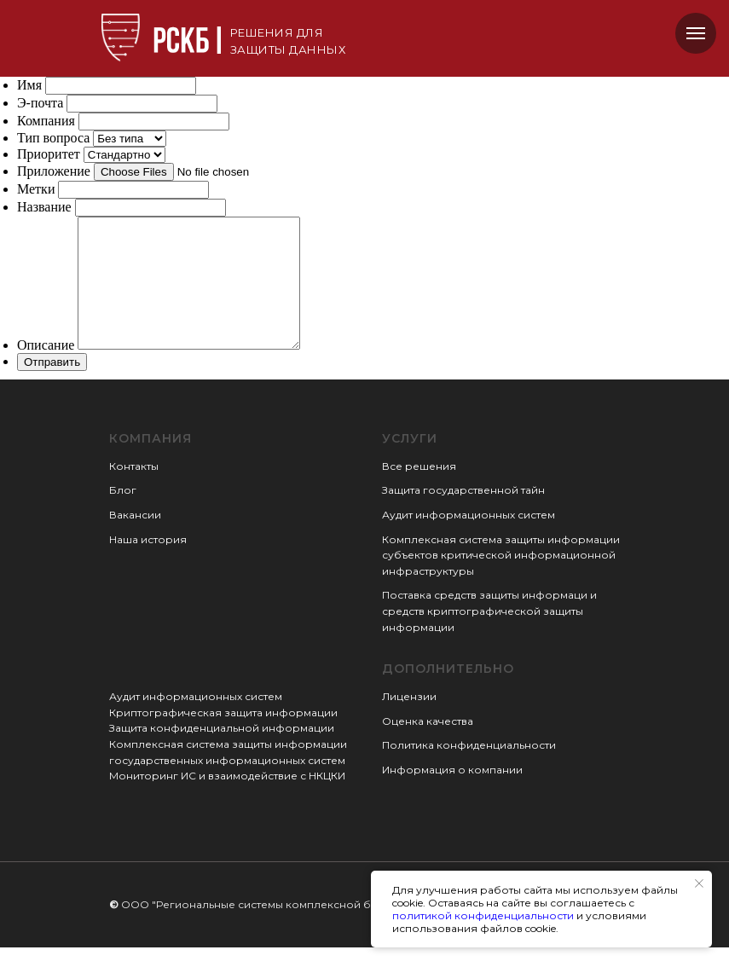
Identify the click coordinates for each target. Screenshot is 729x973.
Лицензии (409, 721)
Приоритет (48, 154)
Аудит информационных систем (468, 540)
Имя (29, 85)
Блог (122, 515)
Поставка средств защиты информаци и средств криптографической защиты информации (489, 636)
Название (44, 207)
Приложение (53, 171)
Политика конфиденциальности (469, 770)
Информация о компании (452, 795)
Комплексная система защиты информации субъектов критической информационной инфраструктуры (501, 581)
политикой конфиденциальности (483, 915)
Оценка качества (427, 746)
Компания (46, 120)
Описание (45, 370)
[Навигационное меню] (695, 33)
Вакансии (135, 540)
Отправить (52, 387)
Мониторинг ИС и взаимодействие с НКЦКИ (227, 801)
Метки (36, 189)
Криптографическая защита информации (223, 738)
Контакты (134, 491)
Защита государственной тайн (463, 515)
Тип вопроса (53, 137)
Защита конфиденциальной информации (221, 753)
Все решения (419, 491)
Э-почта (40, 103)
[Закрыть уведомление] (699, 883)
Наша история (148, 565)
